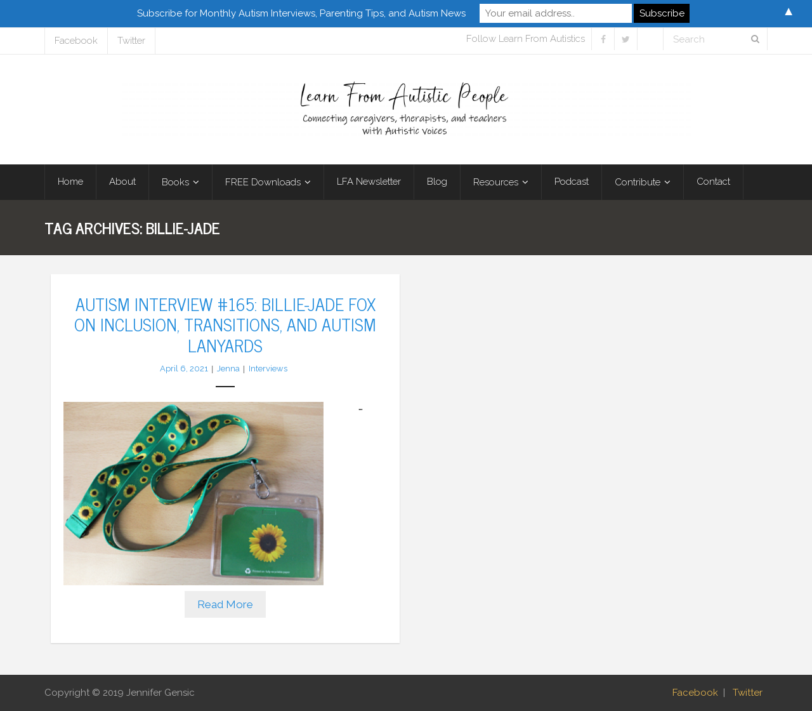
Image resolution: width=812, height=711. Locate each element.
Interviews (268, 368)
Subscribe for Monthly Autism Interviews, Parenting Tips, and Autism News (301, 13)
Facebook (76, 40)
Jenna (228, 368)
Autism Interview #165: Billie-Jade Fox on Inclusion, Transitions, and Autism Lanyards (225, 324)
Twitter (131, 40)
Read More (225, 604)
